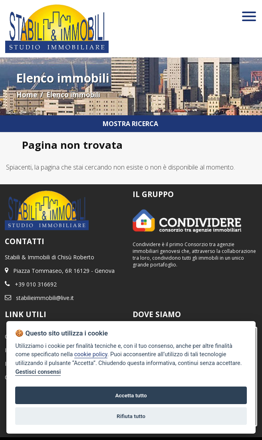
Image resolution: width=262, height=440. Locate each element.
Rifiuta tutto (131, 416)
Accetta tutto (131, 395)
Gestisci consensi (38, 372)
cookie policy (90, 354)
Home (26, 94)
